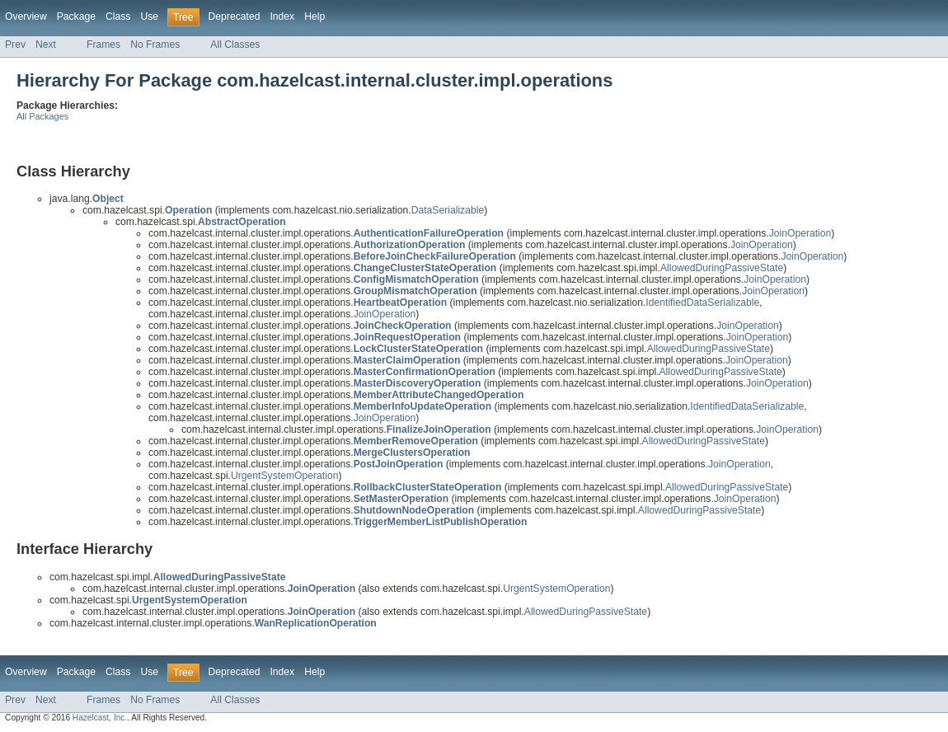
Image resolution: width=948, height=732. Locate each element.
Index (282, 16)
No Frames (155, 44)
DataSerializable (448, 210)
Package (76, 16)
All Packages (42, 116)
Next (45, 44)
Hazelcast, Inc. (100, 717)
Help (314, 16)
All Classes (235, 44)
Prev (15, 44)
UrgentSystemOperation (284, 475)
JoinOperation (800, 233)
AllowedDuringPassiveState (721, 268)
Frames (103, 44)
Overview (26, 16)
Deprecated (234, 16)
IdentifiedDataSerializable (702, 302)
